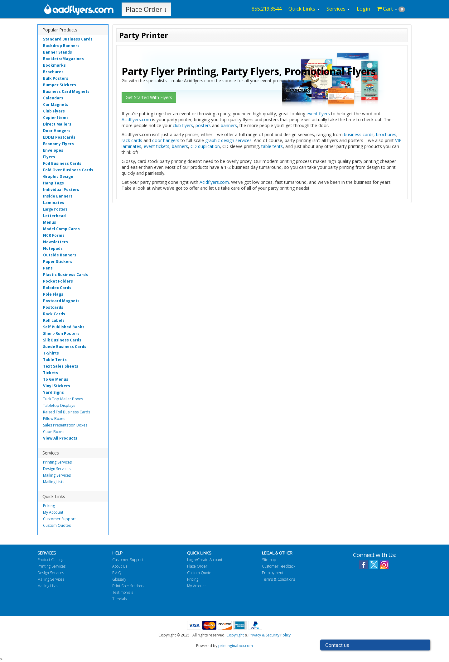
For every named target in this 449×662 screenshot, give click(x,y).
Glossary (119, 579)
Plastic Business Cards (65, 274)
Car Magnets (55, 104)
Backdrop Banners (61, 45)
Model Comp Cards (61, 228)
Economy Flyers (58, 143)
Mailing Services (57, 475)
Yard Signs (53, 392)
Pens (48, 268)
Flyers (49, 157)
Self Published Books (63, 327)
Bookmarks (54, 65)
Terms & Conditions (278, 579)
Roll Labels (54, 320)
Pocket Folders (58, 281)
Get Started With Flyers (149, 97)
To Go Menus (55, 379)
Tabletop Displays (59, 405)
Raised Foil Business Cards (66, 412)
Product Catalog (50, 559)
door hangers (165, 140)
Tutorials (119, 599)
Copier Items (56, 117)
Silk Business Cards (62, 340)
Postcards (53, 307)
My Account (53, 512)
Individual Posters (61, 189)
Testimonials (122, 592)
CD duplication (205, 146)
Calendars (53, 98)
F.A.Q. (117, 572)
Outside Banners (59, 255)
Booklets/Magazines (63, 58)
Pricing (49, 505)
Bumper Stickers (59, 85)
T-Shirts (51, 353)
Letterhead (54, 215)
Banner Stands (57, 52)
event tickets (156, 146)
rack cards (132, 140)
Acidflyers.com (136, 119)
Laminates (53, 202)
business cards (359, 134)
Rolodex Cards (57, 287)
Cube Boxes (53, 431)
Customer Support (59, 519)
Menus (49, 222)
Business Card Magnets (66, 91)
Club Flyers (54, 111)
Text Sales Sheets (60, 366)
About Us (119, 566)
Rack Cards (54, 314)
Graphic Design (58, 176)
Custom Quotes (57, 525)
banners (229, 125)
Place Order (197, 566)
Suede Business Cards (64, 346)
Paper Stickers (57, 261)
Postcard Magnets (61, 300)
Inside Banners (58, 196)
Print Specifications (127, 585)
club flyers (183, 125)
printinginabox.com (235, 645)
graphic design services (228, 140)
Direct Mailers (57, 124)
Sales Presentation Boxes (65, 425)
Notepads (53, 248)
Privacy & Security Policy (270, 635)
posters (203, 125)
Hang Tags (53, 183)
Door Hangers (56, 130)
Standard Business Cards (68, 39)
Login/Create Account (204, 559)
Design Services (56, 468)
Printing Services (57, 462)
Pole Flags (53, 294)
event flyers (318, 114)
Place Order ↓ (146, 9)
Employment (272, 572)
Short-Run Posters (61, 333)
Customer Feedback (278, 566)
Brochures (53, 71)
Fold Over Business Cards (68, 170)
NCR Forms (54, 235)
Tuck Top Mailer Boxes (63, 399)
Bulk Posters (55, 78)
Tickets (50, 372)
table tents (272, 146)
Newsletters (55, 242)
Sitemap (269, 559)
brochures (386, 134)
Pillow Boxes (54, 418)
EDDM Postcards (59, 137)
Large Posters (55, 209)
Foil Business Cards (62, 163)
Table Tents (55, 359)
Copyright (235, 635)
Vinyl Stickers (56, 385)
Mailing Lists (53, 481)
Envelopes (53, 150)
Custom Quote (199, 572)
